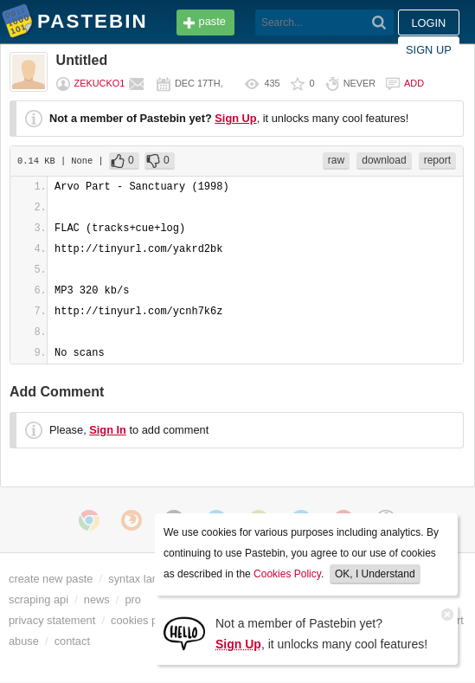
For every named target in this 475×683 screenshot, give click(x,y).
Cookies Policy (287, 574)
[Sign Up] (184, 632)
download (384, 160)
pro (133, 599)
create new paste (51, 578)
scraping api (38, 599)
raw (336, 160)
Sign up (429, 49)
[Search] (379, 22)
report (437, 160)
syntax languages (151, 578)
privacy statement (52, 620)
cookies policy (145, 620)
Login (428, 22)
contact (72, 641)
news (97, 599)
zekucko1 (99, 83)
